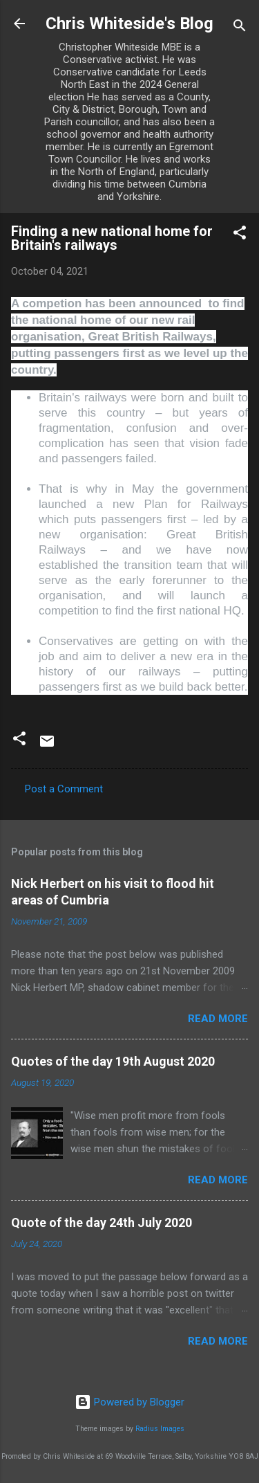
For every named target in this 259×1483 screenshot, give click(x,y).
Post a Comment (64, 789)
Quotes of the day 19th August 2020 (113, 1061)
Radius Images (159, 1428)
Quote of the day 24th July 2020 (101, 1222)
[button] (239, 235)
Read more (218, 1018)
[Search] (239, 28)
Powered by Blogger (129, 1402)
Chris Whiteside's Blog (129, 23)
